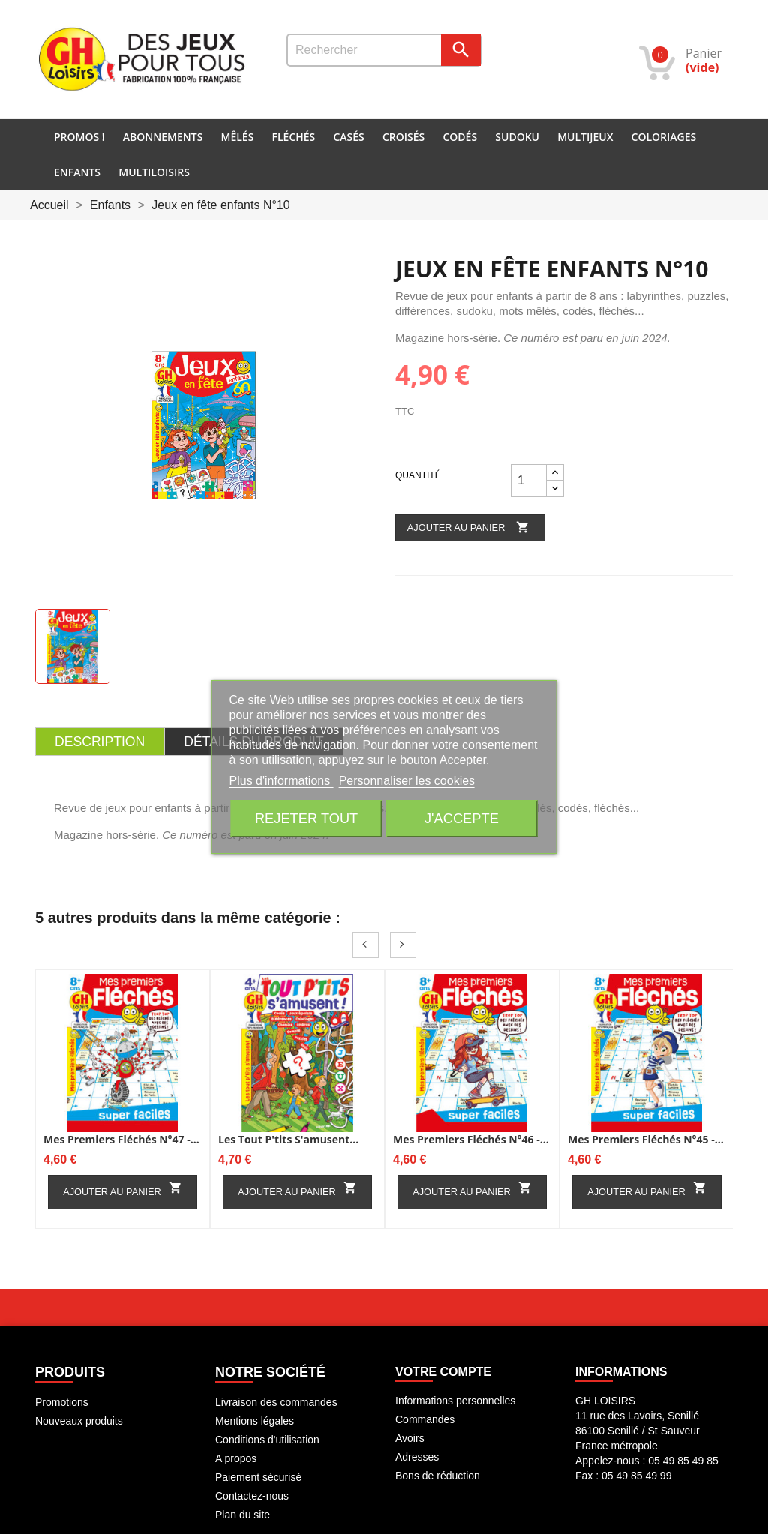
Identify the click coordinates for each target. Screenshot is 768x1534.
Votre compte (443, 1371)
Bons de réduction (437, 1476)
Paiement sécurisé (258, 1477)
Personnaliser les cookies (407, 780)
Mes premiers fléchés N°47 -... (122, 1139)
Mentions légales (254, 1421)
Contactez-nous (252, 1496)
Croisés (403, 137)
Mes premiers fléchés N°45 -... (646, 1139)
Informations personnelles (455, 1401)
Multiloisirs (154, 172)
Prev (365, 945)
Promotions (61, 1402)
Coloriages (664, 137)
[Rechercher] (384, 50)
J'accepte (461, 818)
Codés (459, 137)
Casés (348, 137)
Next (403, 945)
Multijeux (585, 137)
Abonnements (163, 137)
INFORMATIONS (621, 1371)
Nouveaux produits (79, 1421)
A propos (235, 1458)
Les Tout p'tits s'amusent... (288, 1139)
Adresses (417, 1457)
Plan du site (242, 1515)
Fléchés (294, 137)
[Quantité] (529, 480)
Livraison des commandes (276, 1402)
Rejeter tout (306, 818)
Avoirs (409, 1438)
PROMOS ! (79, 137)
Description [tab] (100, 741)
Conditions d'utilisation (267, 1440)
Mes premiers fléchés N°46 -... (471, 1139)
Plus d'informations (282, 780)
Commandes (424, 1419)
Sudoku (517, 137)
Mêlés (237, 137)
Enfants (77, 172)
